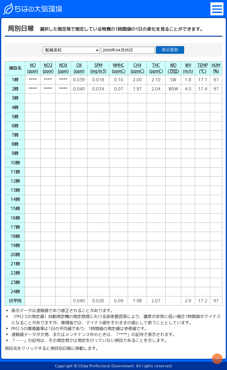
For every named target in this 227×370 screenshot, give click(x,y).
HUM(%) (216, 68)
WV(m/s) (188, 68)
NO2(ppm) (48, 68)
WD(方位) (173, 68)
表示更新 (170, 50)
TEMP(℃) (202, 68)
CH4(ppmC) (137, 68)
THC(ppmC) (156, 68)
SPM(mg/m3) (98, 68)
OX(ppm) (79, 68)
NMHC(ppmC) (118, 68)
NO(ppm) (32, 68)
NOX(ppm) (63, 68)
